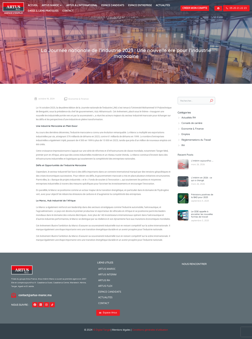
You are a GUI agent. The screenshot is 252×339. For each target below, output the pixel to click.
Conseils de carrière (191, 123)
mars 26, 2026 (198, 164)
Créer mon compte (194, 8)
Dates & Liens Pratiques (43, 11)
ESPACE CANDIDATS (112, 5)
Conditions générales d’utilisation (150, 330)
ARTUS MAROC (52, 5)
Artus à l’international (81, 5)
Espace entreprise (140, 5)
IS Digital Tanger (102, 330)
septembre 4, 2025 (200, 200)
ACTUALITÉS (163, 5)
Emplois (185, 134)
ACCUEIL (33, 5)
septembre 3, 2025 (200, 220)
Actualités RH (188, 117)
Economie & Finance (78, 98)
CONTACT (67, 11)
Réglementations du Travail (196, 140)
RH (183, 145)
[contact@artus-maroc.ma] (13, 295)
